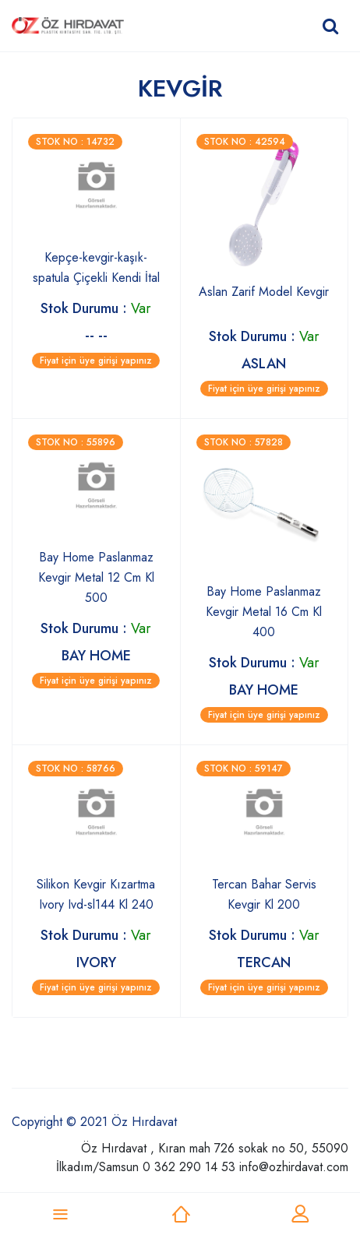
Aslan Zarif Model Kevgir (264, 292)
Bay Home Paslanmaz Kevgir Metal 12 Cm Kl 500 (96, 577)
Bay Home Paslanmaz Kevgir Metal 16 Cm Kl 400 (264, 611)
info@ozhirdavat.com (293, 1167)
